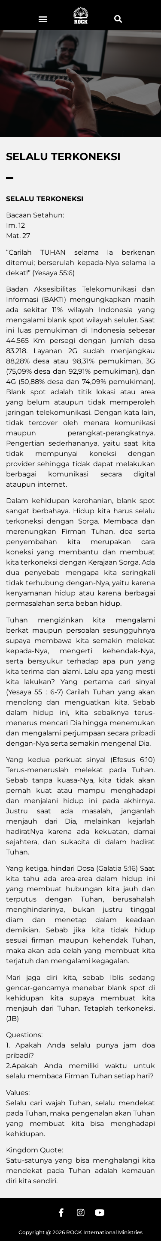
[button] (43, 19)
